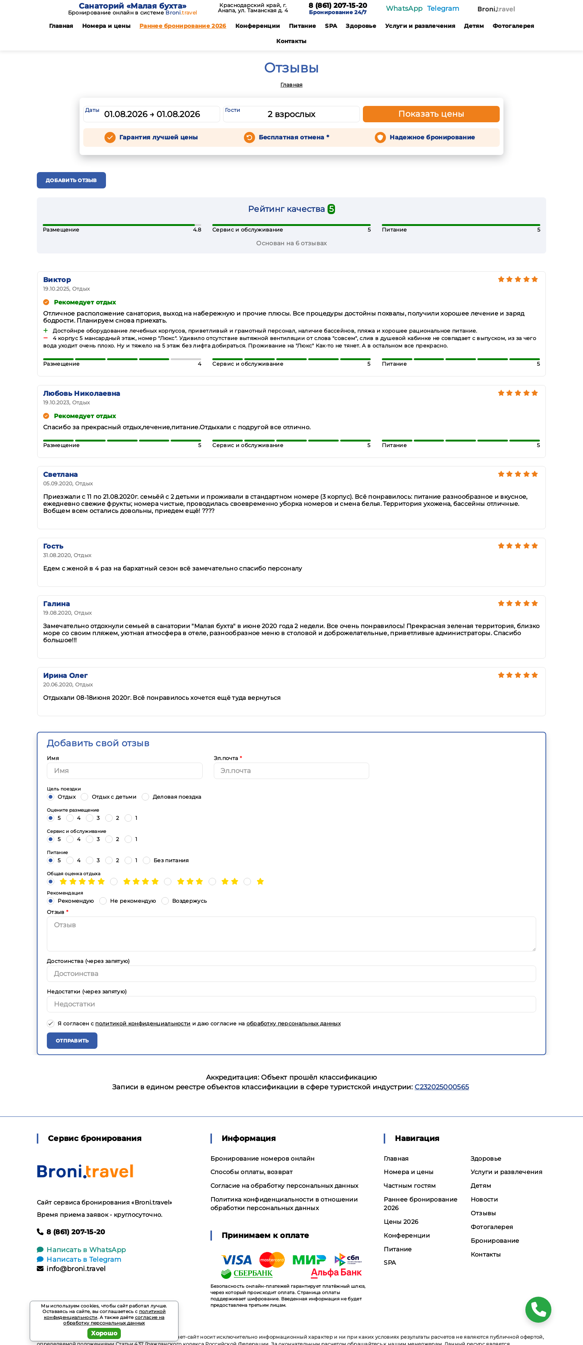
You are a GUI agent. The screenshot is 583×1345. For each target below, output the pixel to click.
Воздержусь (184, 900)
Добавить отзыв (71, 180)
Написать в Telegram (79, 1259)
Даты (92, 110)
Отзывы (483, 1213)
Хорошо (104, 1333)
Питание (302, 25)
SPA (331, 25)
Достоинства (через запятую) (88, 961)
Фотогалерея (513, 25)
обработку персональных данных (294, 1023)
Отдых (61, 796)
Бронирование (495, 1240)
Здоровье (361, 25)
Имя (53, 758)
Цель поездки (64, 789)
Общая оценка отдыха (73, 873)
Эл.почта (228, 758)
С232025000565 (442, 1087)
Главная (61, 25)
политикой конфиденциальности (142, 1023)
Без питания (166, 860)
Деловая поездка (171, 796)
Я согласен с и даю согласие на (194, 1023)
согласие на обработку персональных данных (113, 1320)
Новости (484, 1199)
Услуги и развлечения (420, 25)
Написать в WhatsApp (81, 1250)
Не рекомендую (127, 900)
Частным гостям (410, 1185)
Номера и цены (106, 25)
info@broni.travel (71, 1269)
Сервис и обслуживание (76, 831)
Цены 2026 (401, 1221)
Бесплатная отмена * (294, 137)
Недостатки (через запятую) (87, 991)
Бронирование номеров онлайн (262, 1158)
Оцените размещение (73, 810)
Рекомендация (65, 893)
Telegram (443, 8)
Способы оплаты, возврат (251, 1172)
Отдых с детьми (108, 796)
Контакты (291, 41)
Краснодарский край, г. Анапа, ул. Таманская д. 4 (253, 8)
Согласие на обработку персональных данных (284, 1185)
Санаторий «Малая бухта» (132, 6)
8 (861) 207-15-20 (338, 6)
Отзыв (57, 912)
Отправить (72, 1041)
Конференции (257, 25)
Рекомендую (70, 900)
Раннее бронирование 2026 (182, 25)
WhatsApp (404, 8)
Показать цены (431, 114)
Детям (474, 25)
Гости (233, 110)
